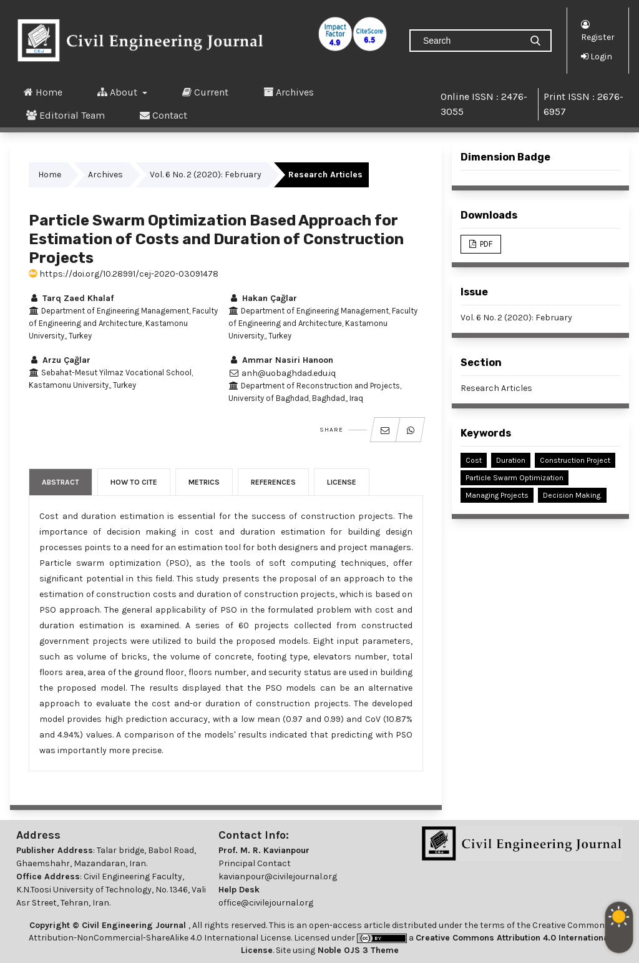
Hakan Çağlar (262, 298)
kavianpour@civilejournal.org (277, 876)
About (118, 91)
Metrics (204, 482)
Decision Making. (572, 495)
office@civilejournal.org (265, 902)
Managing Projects (497, 495)
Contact (163, 114)
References (273, 482)
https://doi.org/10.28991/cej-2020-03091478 (123, 274)
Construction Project (575, 460)
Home (43, 91)
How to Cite (133, 482)
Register (598, 30)
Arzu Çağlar (59, 360)
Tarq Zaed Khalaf (71, 298)
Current (205, 91)
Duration (510, 460)
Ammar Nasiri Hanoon (280, 360)
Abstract (60, 482)
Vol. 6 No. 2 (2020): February (205, 174)
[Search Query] (470, 41)
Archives (288, 91)
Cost (474, 460)
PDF (485, 244)
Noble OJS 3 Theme (357, 950)
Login (596, 56)
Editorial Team (65, 114)
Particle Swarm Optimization (514, 477)
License (341, 482)
